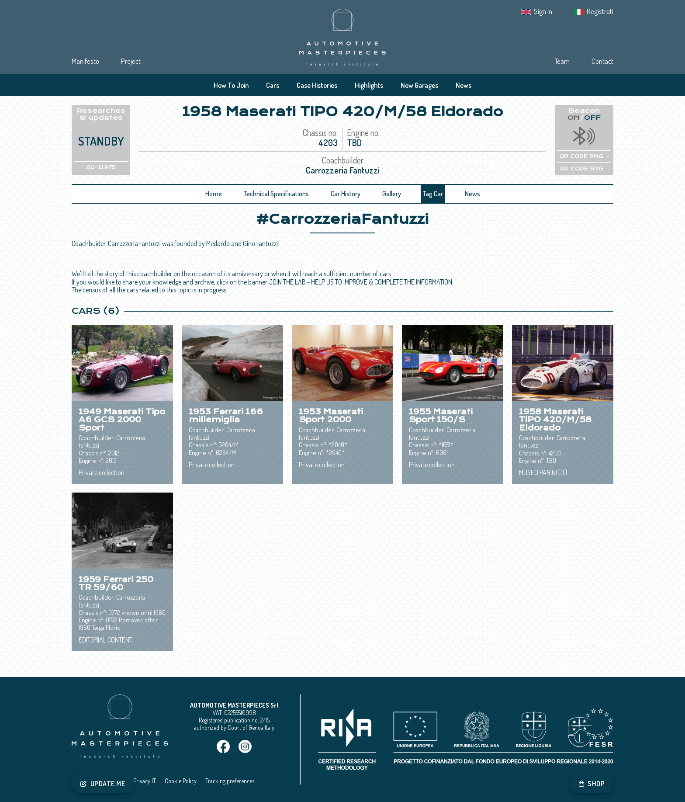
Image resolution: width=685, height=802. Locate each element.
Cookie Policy (181, 781)
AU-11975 (101, 167)
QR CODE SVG (584, 169)
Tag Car (433, 193)
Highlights (369, 85)
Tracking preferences (229, 781)
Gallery (391, 193)
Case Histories (317, 85)
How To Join (231, 85)
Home (213, 193)
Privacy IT (144, 781)
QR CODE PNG (584, 156)
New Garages (419, 85)
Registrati (600, 11)
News (463, 85)
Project (131, 61)
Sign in (543, 11)
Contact (602, 61)
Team (562, 61)
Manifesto (85, 61)
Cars (272, 85)
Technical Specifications (276, 193)
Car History (345, 193)
